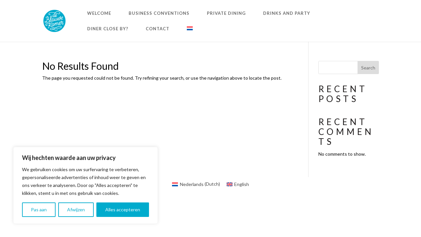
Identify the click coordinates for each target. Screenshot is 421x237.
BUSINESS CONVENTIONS (159, 13)
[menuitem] (190, 34)
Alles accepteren (122, 209)
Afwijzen (76, 209)
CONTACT (157, 28)
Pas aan (39, 209)
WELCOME (99, 13)
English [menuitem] (241, 184)
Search (368, 67)
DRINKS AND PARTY (286, 13)
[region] (85, 185)
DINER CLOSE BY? (107, 28)
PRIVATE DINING (226, 13)
